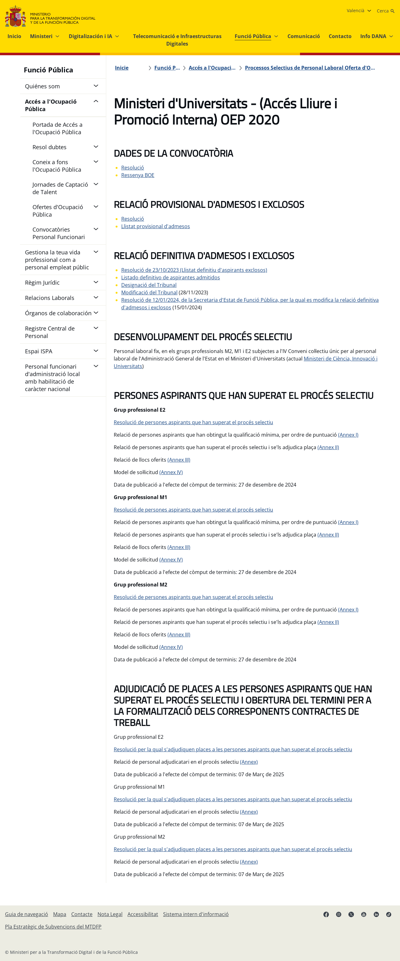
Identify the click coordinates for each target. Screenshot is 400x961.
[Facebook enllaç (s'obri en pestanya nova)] (326, 914)
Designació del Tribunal (149, 285)
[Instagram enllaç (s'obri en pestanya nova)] (338, 914)
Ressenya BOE (137, 175)
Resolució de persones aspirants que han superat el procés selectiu (193, 422)
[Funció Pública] (167, 67)
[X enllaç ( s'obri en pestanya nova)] (351, 914)
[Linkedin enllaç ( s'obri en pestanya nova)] (376, 914)
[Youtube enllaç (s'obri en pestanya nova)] (364, 914)
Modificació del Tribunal (149, 292)
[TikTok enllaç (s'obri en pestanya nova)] (388, 914)
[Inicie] (121, 67)
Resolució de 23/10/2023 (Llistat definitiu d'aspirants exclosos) (194, 270)
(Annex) (249, 761)
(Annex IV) (171, 472)
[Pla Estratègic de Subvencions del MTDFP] (53, 926)
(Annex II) (328, 447)
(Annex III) (179, 459)
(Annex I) (348, 434)
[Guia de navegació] (26, 914)
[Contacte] (81, 914)
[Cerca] (386, 11)
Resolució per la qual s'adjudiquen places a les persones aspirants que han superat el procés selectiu (233, 749)
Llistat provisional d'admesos (155, 226)
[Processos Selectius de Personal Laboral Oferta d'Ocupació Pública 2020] (311, 67)
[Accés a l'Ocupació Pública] (212, 67)
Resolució (132, 167)
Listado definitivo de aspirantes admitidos (170, 277)
